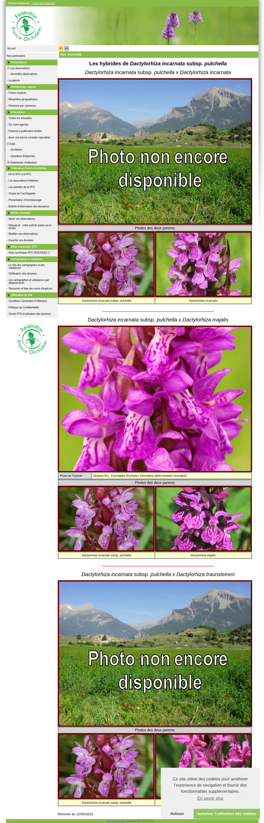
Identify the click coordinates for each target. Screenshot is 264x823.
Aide (10, 144)
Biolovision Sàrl (116, 821)
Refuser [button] (177, 814)
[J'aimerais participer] (43, 3)
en (66, 48)
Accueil (11, 48)
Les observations (18, 68)
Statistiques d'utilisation (21, 162)
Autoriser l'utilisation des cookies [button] (227, 814)
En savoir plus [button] (210, 798)
